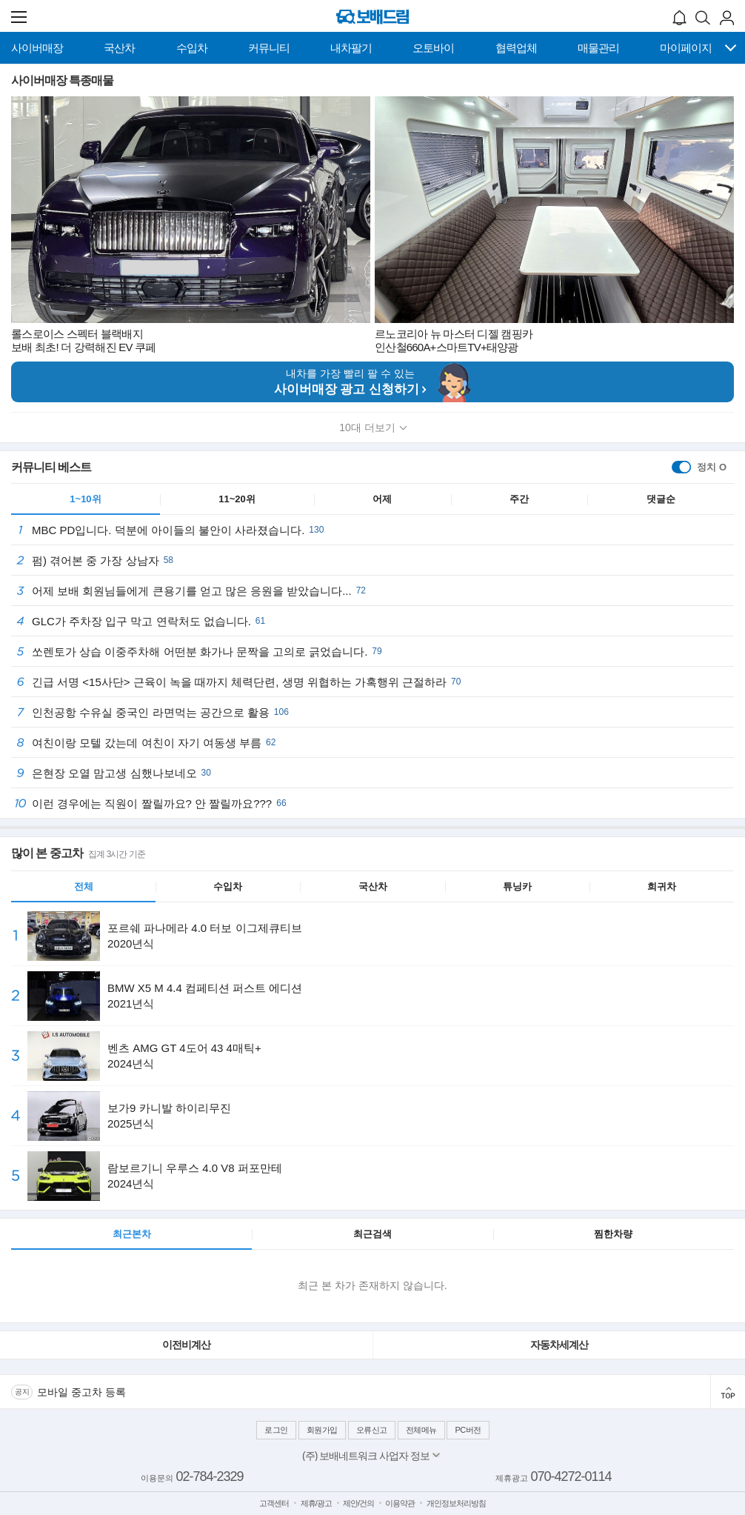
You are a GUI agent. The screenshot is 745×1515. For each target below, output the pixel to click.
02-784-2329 (209, 1476)
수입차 (227, 886)
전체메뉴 (421, 1429)
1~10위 (85, 499)
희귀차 (661, 886)
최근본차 (132, 1233)
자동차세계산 (559, 1345)
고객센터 (274, 1503)
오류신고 (371, 1429)
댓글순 (661, 499)
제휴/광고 (316, 1503)
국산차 (372, 886)
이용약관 (400, 1503)
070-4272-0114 (570, 1476)
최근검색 (372, 1233)
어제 (382, 499)
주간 (519, 499)
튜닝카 (517, 886)
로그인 (276, 1429)
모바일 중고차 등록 (81, 1392)
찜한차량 (613, 1233)
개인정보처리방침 (456, 1503)
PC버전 (468, 1429)
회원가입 (322, 1429)
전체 (83, 886)
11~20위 (236, 499)
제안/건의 (358, 1503)
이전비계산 (186, 1345)
